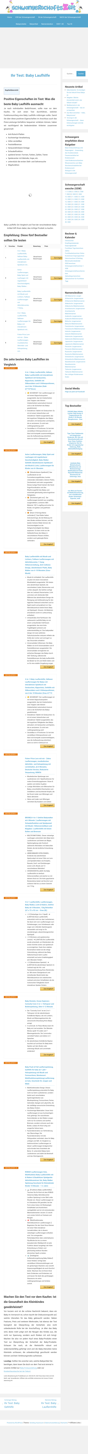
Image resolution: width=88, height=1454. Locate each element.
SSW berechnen (71, 294)
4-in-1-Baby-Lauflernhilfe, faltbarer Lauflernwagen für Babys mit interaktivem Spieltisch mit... (23, 302)
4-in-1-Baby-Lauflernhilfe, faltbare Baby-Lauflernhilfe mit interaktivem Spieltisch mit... (22, 255)
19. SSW (68, 212)
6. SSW (82, 192)
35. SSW (76, 237)
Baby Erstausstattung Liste (75, 148)
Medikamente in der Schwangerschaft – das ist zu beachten (76, 107)
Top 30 (69, 24)
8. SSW (74, 194)
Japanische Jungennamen (75, 389)
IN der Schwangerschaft (47, 17)
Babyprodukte (21, 24)
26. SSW (76, 222)
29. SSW (76, 227)
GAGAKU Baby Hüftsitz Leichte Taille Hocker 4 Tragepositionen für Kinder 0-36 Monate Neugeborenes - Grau (75, 476)
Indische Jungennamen (73, 377)
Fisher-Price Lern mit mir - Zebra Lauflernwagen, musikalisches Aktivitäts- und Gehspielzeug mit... (23, 318)
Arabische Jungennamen (74, 357)
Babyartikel (34, 24)
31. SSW (68, 232)
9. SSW (80, 194)
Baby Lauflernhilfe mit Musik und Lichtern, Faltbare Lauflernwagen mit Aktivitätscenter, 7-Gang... (23, 287)
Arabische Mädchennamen (75, 359)
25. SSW (68, 222)
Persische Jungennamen (74, 397)
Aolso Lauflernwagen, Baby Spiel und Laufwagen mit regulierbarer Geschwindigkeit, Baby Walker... (23, 271)
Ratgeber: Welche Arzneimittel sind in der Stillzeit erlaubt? (75, 99)
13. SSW (68, 202)
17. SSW (76, 207)
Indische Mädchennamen (74, 379)
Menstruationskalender (73, 291)
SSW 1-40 (60, 24)
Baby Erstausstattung (29, 1383)
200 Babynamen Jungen (74, 326)
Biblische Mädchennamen (74, 364)
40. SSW (68, 247)
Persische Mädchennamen (75, 400)
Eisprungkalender (71, 271)
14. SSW (76, 202)
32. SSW (76, 232)
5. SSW (76, 192)
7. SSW (67, 194)
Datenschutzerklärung (53, 1439)
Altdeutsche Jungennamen (75, 339)
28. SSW (68, 227)
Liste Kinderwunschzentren (75, 160)
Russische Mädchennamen (75, 405)
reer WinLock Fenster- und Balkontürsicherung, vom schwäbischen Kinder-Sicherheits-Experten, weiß (75, 555)
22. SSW (68, 217)
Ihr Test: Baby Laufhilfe (30, 75)
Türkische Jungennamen (74, 427)
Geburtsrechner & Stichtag (75, 289)
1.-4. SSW (68, 192)
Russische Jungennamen (74, 402)
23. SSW (76, 217)
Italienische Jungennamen (75, 382)
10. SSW (68, 197)
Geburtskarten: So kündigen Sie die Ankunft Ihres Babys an (76, 92)
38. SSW (76, 242)
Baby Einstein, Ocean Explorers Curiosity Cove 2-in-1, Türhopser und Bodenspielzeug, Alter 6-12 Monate (39, 1005)
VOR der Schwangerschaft (25, 17)
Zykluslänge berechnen (73, 306)
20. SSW (76, 212)
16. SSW (68, 207)
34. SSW (68, 237)
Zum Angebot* (59, 255)
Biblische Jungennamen (74, 362)
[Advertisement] (44, 48)
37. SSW (68, 242)
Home (9, 17)
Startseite (66, 1439)
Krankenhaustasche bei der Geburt (18, 1387)
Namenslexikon (47, 24)
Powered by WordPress (13, 1439)
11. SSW (76, 197)
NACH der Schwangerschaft (70, 17)
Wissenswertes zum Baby (74, 163)
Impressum (40, 1439)
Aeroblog (31, 1439)
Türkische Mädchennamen (75, 430)
